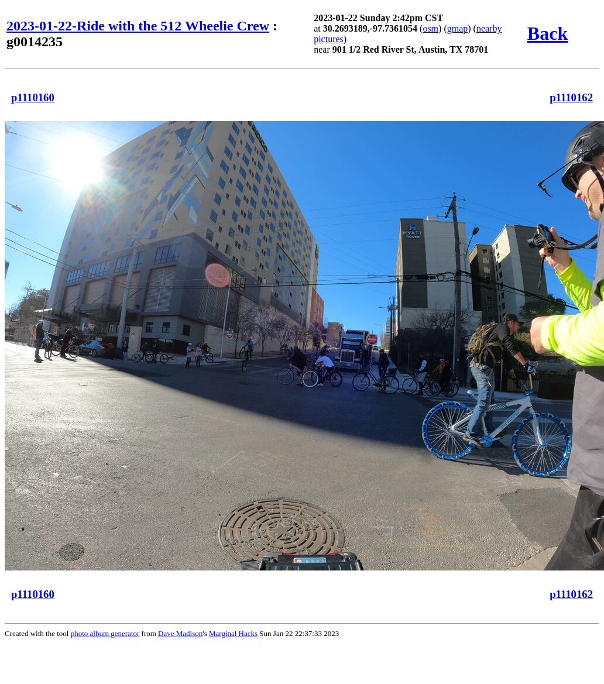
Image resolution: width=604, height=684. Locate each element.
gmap (457, 28)
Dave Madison (180, 633)
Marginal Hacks (233, 633)
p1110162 (571, 97)
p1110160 (32, 97)
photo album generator (105, 633)
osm (430, 28)
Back (547, 33)
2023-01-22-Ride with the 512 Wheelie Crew (137, 25)
